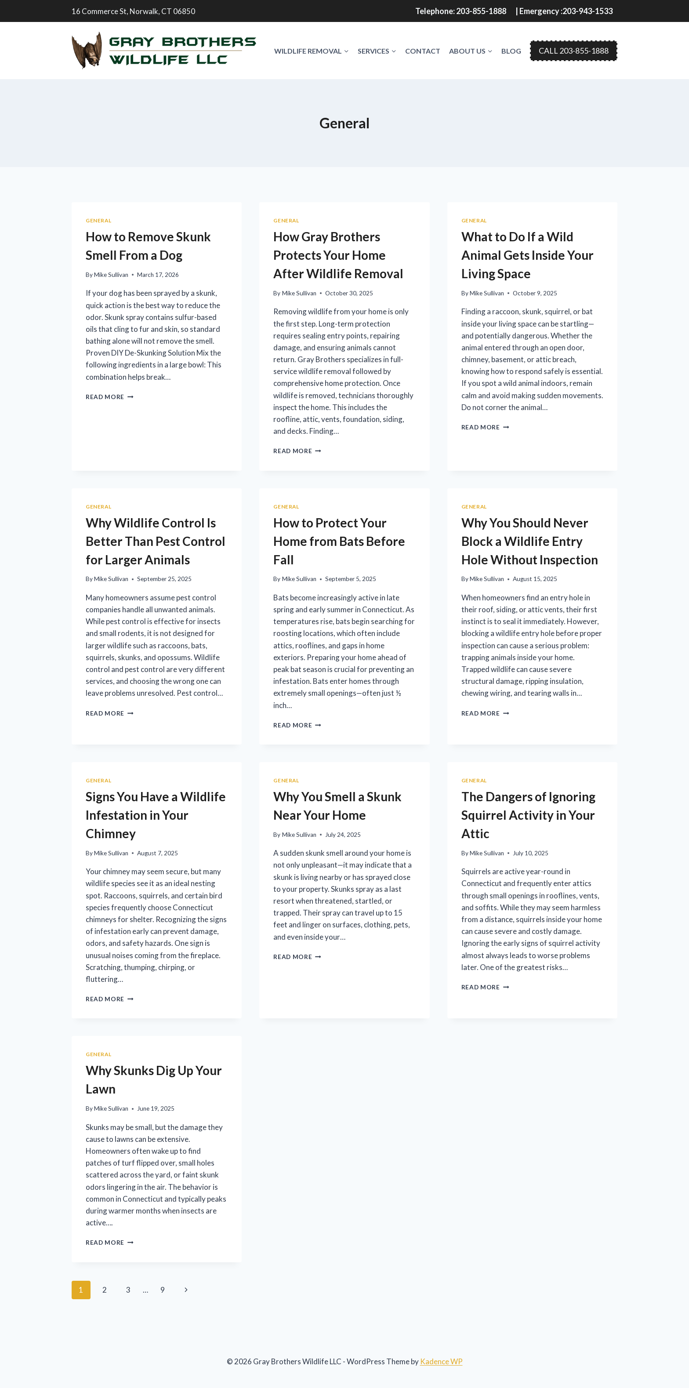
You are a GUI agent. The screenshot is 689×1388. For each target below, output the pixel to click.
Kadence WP (441, 1361)
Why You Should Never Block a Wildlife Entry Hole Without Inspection (529, 541)
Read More (110, 396)
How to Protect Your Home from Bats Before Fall (339, 541)
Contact (422, 51)
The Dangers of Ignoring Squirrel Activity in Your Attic (528, 815)
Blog (511, 51)
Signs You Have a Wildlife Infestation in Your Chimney (156, 815)
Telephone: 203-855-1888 (460, 11)
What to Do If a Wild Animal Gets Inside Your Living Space (527, 255)
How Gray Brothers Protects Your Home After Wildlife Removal (338, 255)
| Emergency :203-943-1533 (564, 11)
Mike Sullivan (111, 274)
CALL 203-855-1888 (574, 50)
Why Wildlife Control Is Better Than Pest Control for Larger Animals (155, 541)
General (98, 220)
